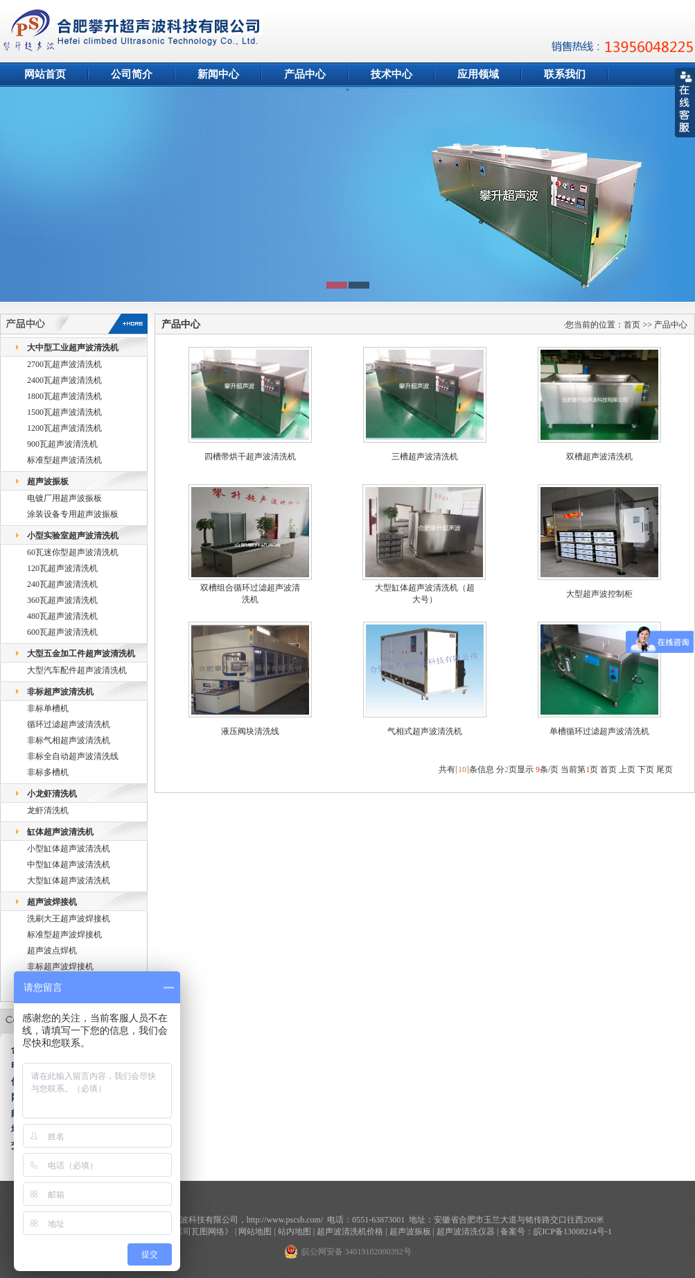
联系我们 (565, 74)
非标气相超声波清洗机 (68, 740)
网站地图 (255, 1231)
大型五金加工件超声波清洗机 (81, 653)
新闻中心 (218, 74)
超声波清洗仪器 (466, 1231)
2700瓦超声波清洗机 (64, 364)
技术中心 (391, 74)
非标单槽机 (48, 708)
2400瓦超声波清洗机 (64, 380)
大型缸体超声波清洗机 (68, 880)
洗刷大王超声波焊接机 (68, 918)
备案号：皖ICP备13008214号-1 (556, 1231)
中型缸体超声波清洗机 (68, 864)
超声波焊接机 (52, 902)
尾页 (664, 769)
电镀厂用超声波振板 (64, 498)
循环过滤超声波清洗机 (68, 724)
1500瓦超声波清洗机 (64, 412)
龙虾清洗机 (48, 810)
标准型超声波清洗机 (64, 460)
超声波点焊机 (52, 950)
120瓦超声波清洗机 (62, 568)
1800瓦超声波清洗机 (64, 396)
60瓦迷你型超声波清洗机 (72, 552)
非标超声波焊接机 (60, 966)
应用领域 (478, 74)
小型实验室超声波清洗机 (72, 535)
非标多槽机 (48, 772)
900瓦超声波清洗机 (62, 444)
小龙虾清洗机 (52, 794)
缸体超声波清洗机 (60, 832)
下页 (645, 769)
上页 (627, 769)
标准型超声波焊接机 (64, 934)
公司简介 (131, 74)
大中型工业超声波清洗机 (72, 347)
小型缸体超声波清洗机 (68, 848)
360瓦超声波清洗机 (62, 600)
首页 (608, 769)
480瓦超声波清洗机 (62, 616)
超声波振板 (48, 481)
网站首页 (45, 74)
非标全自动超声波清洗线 (72, 756)
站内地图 (294, 1231)
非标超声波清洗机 (60, 692)
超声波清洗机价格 (350, 1231)
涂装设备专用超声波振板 (72, 514)
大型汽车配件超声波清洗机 (77, 670)
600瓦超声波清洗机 (62, 632)
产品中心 (305, 74)
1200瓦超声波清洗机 (64, 428)
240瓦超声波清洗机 (62, 584)
